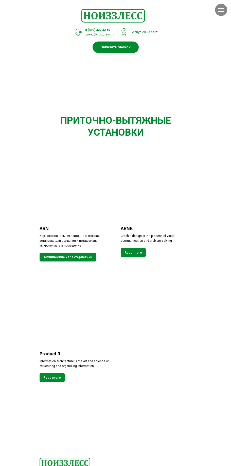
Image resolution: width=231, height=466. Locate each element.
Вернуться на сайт (144, 32)
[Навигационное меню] (221, 10)
